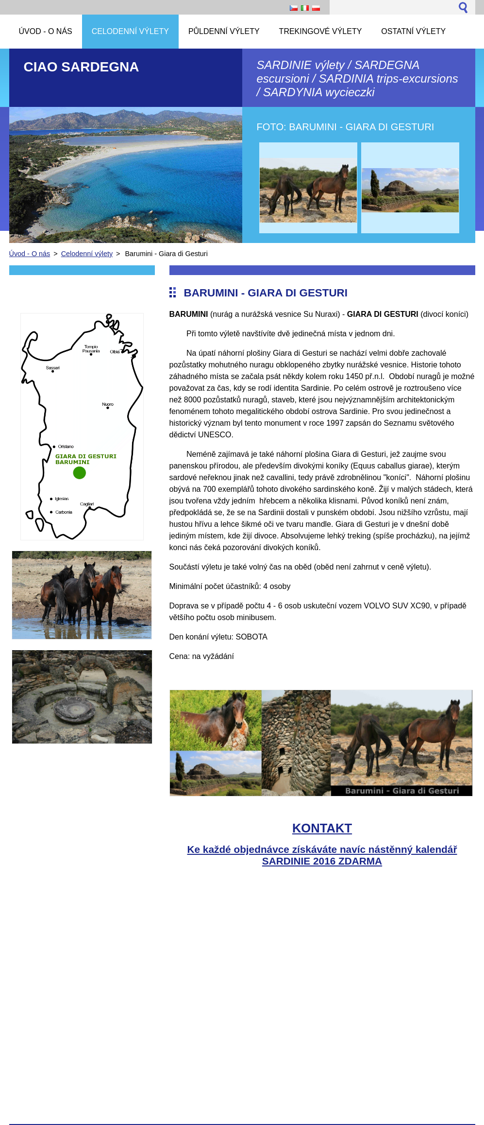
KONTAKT (322, 828)
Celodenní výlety (87, 254)
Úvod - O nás (29, 254)
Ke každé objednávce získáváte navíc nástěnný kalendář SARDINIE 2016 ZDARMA (322, 855)
